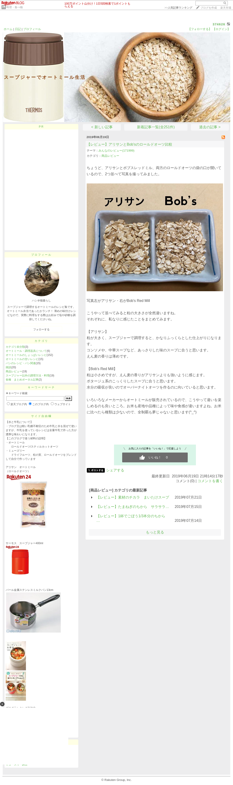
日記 (18, 29)
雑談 (8, 367)
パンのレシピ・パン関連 (21, 363)
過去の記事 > (209, 127)
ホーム (8, 29)
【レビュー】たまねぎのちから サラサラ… (132, 507)
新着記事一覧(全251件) (156, 127)
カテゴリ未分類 (15, 346)
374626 (219, 24)
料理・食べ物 (14, 7)
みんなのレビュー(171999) (116, 150)
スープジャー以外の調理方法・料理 (27, 375)
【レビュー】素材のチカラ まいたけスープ (132, 497)
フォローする (41, 329)
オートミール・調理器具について (26, 351)
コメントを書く (210, 481)
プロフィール (32, 29)
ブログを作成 (208, 7)
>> (178, 7)
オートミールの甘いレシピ (22, 359)
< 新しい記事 (102, 127)
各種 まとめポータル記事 (22, 379)
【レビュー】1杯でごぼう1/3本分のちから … (130, 518)
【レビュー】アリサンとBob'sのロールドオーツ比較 (129, 144)
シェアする (115, 470)
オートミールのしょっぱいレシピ (26, 355)
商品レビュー (14, 371)
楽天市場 (225, 7)
